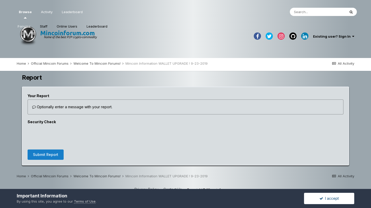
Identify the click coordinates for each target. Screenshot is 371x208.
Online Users (67, 26)
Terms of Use (85, 201)
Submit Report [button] (45, 154)
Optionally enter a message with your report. (72, 107)
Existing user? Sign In (333, 36)
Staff (43, 26)
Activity (47, 12)
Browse (25, 14)
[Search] (317, 12)
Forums (24, 26)
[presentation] (67, 136)
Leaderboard (97, 26)
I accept (329, 198)
